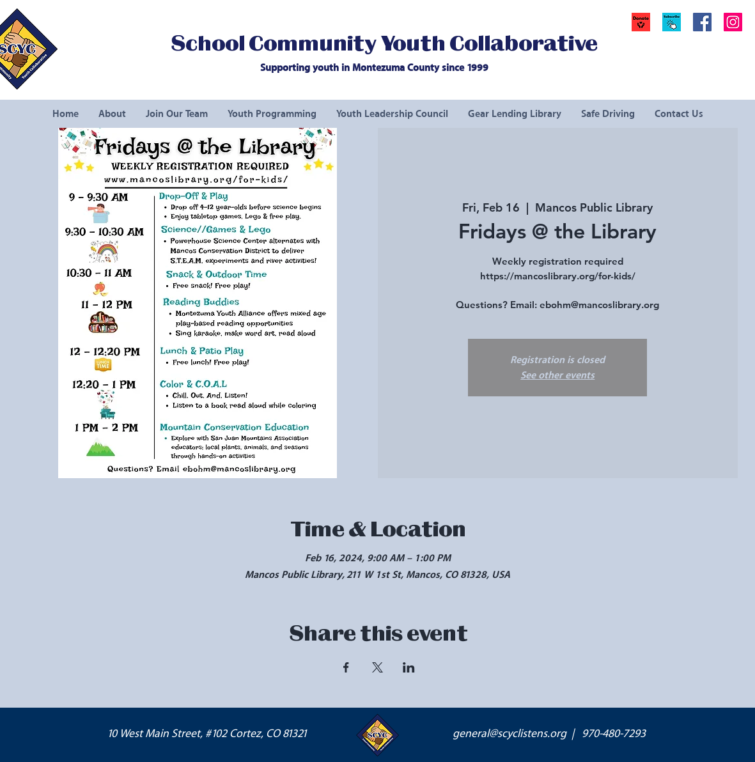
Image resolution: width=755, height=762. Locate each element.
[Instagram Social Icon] (733, 22)
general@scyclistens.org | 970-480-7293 (549, 733)
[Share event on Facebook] (346, 667)
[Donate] (641, 22)
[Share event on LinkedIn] (409, 667)
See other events (557, 375)
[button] (671, 22)
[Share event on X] (377, 667)
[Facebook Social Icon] (702, 22)
